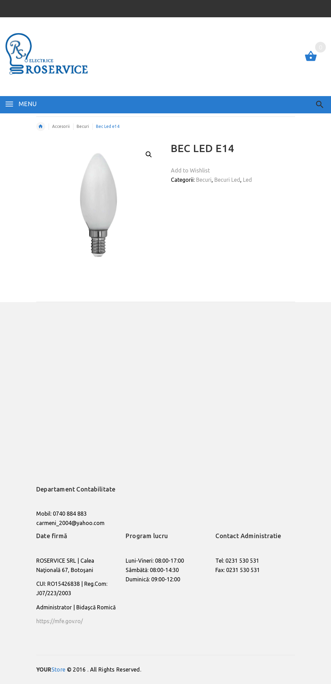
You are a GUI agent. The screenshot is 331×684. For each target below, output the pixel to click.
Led (247, 180)
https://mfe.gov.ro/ (59, 621)
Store (51, 669)
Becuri (204, 180)
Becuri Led (227, 180)
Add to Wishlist (190, 170)
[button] (149, 154)
